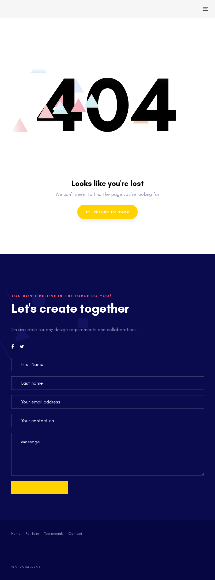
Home (16, 533)
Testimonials (53, 533)
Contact (75, 533)
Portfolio (32, 533)
